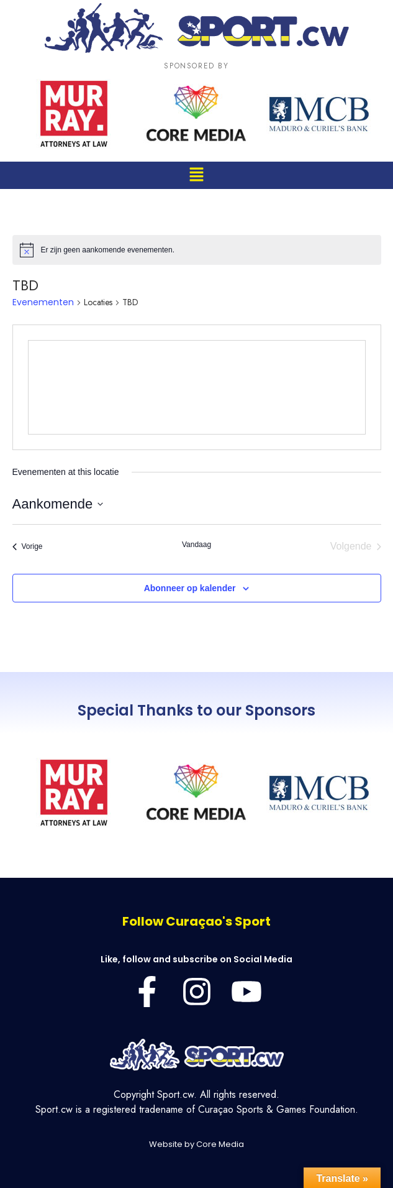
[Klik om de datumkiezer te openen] (58, 504)
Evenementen (43, 302)
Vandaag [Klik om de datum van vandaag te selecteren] (196, 544)
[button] (196, 175)
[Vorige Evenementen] (27, 546)
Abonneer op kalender (190, 588)
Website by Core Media (196, 1144)
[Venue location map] (197, 387)
